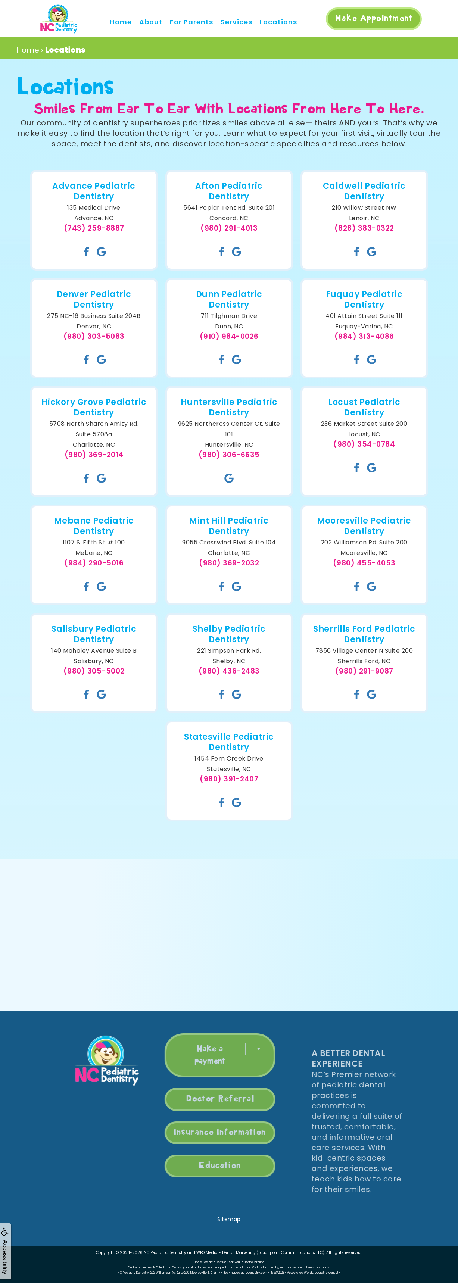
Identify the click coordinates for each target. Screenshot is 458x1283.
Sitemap (229, 1219)
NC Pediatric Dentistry (165, 1252)
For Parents (191, 21)
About (150, 21)
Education (205, 1165)
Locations (278, 21)
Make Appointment (373, 18)
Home (121, 21)
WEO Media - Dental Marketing (225, 1252)
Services (236, 21)
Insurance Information (205, 1132)
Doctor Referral (204, 1099)
